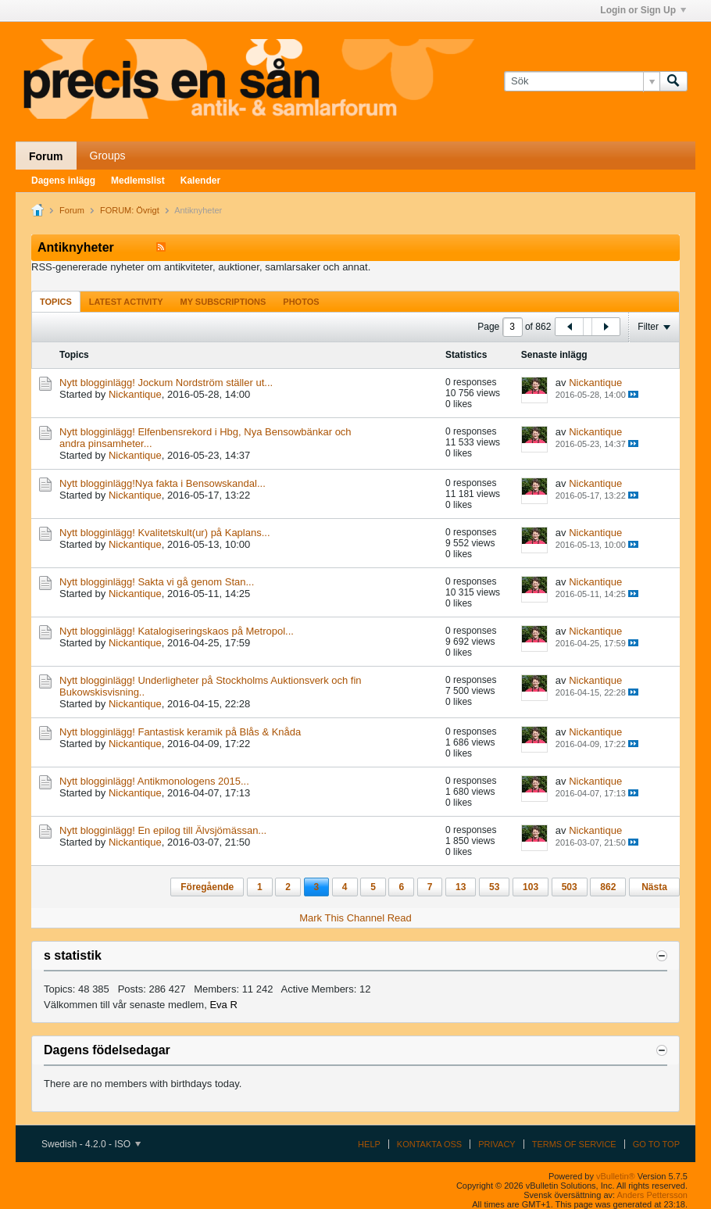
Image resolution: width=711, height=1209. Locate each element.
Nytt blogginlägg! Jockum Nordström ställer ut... (166, 382)
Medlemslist (138, 180)
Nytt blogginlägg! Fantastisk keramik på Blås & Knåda (180, 732)
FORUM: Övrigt (129, 210)
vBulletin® (615, 1176)
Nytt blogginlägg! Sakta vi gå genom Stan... (156, 582)
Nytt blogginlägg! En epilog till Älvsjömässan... (162, 830)
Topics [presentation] (56, 301)
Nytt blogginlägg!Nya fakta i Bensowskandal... (162, 483)
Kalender (200, 180)
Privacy (496, 1144)
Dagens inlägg (63, 180)
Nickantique (135, 394)
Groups (108, 155)
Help (369, 1144)
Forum (46, 156)
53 (494, 887)
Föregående (207, 887)
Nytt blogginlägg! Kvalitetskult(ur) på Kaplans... (164, 532)
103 (530, 887)
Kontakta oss (429, 1144)
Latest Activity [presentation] (126, 301)
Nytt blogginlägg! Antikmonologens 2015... (154, 781)
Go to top (656, 1144)
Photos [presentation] (301, 301)
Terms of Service (574, 1144)
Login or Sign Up (643, 10)
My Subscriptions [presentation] (223, 301)
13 (461, 887)
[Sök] (581, 81)
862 (608, 887)
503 (569, 887)
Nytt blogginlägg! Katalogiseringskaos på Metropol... (176, 631)
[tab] (55, 301)
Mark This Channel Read (355, 918)
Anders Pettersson (652, 1195)
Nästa (654, 887)
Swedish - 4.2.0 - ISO (91, 1144)
